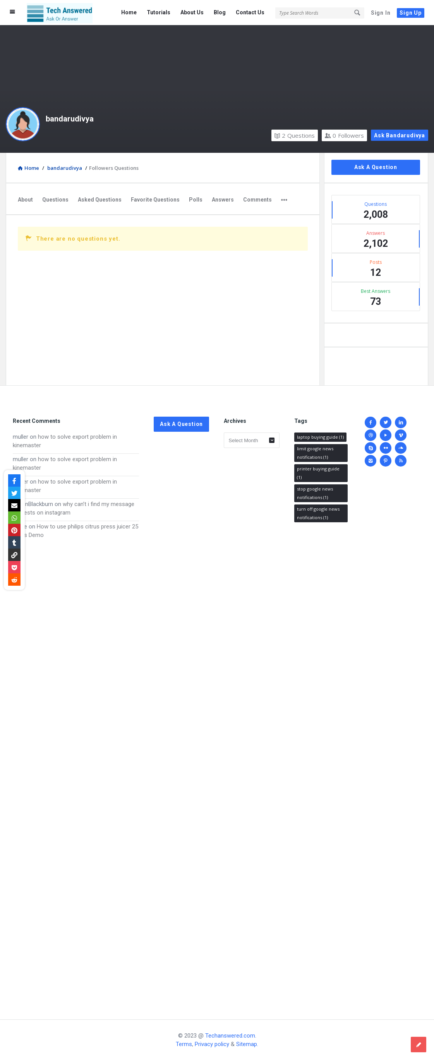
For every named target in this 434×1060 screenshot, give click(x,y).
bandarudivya (70, 118)
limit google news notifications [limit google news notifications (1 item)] (315, 453)
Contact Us (250, 12)
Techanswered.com (230, 1035)
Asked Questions (100, 200)
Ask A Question (375, 167)
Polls (195, 200)
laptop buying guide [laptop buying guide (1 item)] (320, 437)
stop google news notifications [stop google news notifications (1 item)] (315, 493)
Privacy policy (212, 1044)
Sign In (381, 13)
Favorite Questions (155, 200)
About (25, 200)
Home (129, 12)
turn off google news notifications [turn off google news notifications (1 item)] (318, 513)
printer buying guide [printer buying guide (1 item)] (318, 473)
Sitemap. (247, 1044)
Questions (294, 135)
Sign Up (411, 13)
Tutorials (158, 12)
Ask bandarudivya (399, 135)
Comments (257, 200)
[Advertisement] (76, 771)
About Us (192, 12)
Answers (223, 200)
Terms (184, 1044)
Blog (220, 12)
